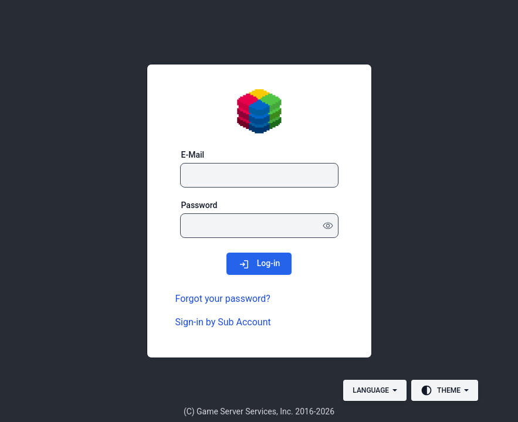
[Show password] (328, 225)
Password (199, 205)
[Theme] (444, 390)
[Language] (375, 390)
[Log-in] (259, 263)
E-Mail (193, 154)
